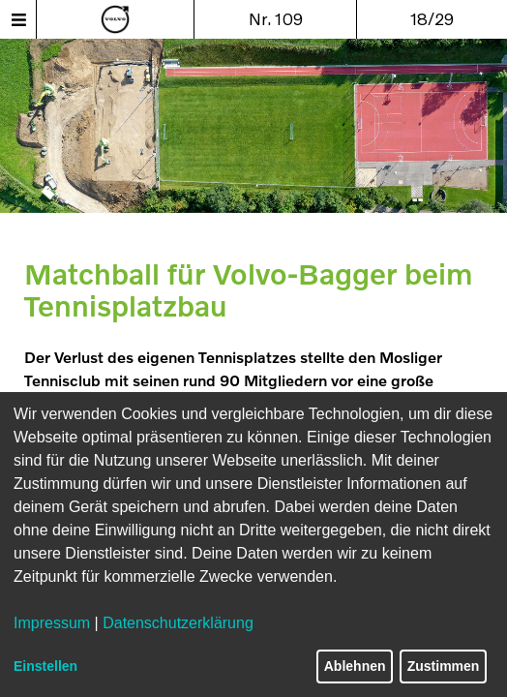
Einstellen (45, 666)
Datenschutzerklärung (178, 623)
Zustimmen (443, 666)
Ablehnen (355, 666)
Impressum (52, 623)
